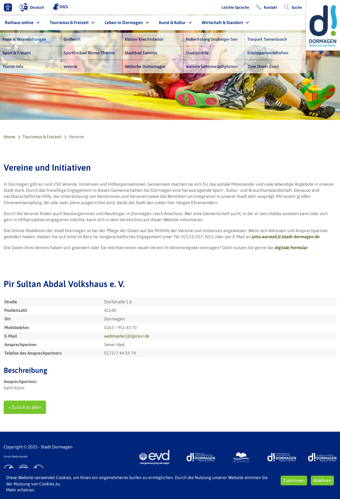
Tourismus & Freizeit (69, 22)
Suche (297, 7)
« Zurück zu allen (25, 407)
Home (9, 136)
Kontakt (270, 7)
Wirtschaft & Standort (222, 22)
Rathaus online (19, 22)
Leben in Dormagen (124, 22)
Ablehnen (322, 480)
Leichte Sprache (235, 7)
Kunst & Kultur (172, 22)
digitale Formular (291, 247)
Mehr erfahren (20, 489)
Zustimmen (294, 480)
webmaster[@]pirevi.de (126, 336)
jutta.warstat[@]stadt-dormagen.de (286, 236)
